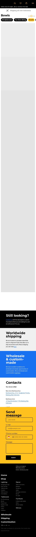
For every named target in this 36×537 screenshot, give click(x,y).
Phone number (12, 433)
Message (9, 442)
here (15, 346)
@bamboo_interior (20, 467)
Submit (13, 457)
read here (17, 373)
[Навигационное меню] (33, 3)
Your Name (10, 416)
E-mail (8, 425)
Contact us (9, 320)
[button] (15, 3)
